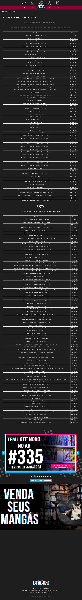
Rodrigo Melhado (46, 596)
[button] (31, 476)
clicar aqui (65, 27)
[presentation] (3, 453)
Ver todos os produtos (41, 480)
